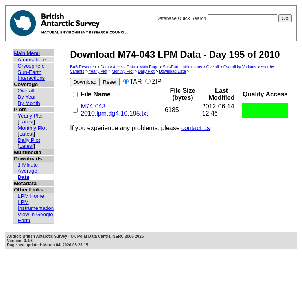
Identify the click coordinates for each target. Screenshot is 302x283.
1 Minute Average (28, 168)
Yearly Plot (30, 116)
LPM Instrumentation (36, 205)
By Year (27, 97)
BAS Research (83, 67)
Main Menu (27, 53)
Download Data (172, 71)
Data (23, 177)
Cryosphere (31, 66)
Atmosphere (32, 59)
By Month (29, 103)
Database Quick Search (223, 18)
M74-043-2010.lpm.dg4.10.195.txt (114, 110)
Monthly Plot (32, 128)
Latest (26, 122)
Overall (26, 91)
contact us (195, 128)
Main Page (149, 67)
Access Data (124, 67)
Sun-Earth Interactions (31, 75)
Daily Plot (29, 140)
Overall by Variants (239, 67)
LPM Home (31, 196)
